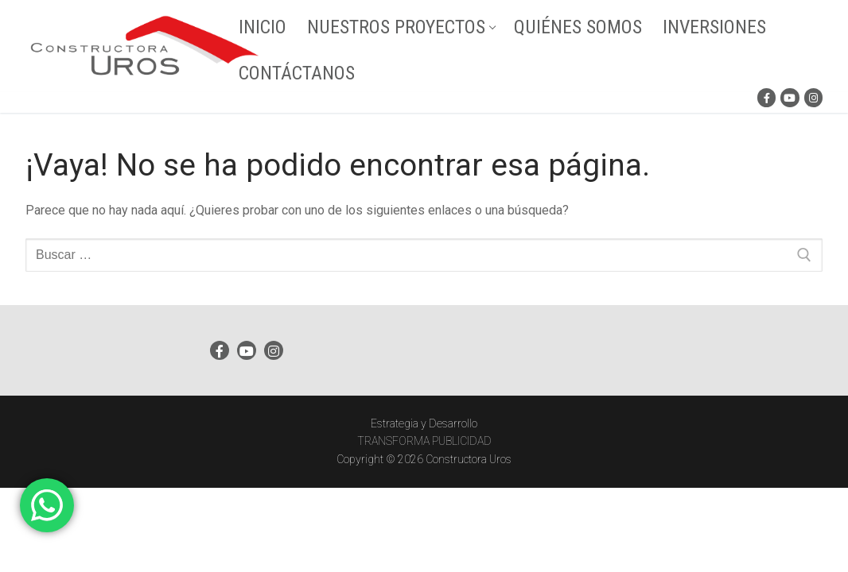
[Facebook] (766, 97)
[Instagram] (813, 97)
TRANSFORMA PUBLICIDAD (424, 441)
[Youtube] (789, 97)
